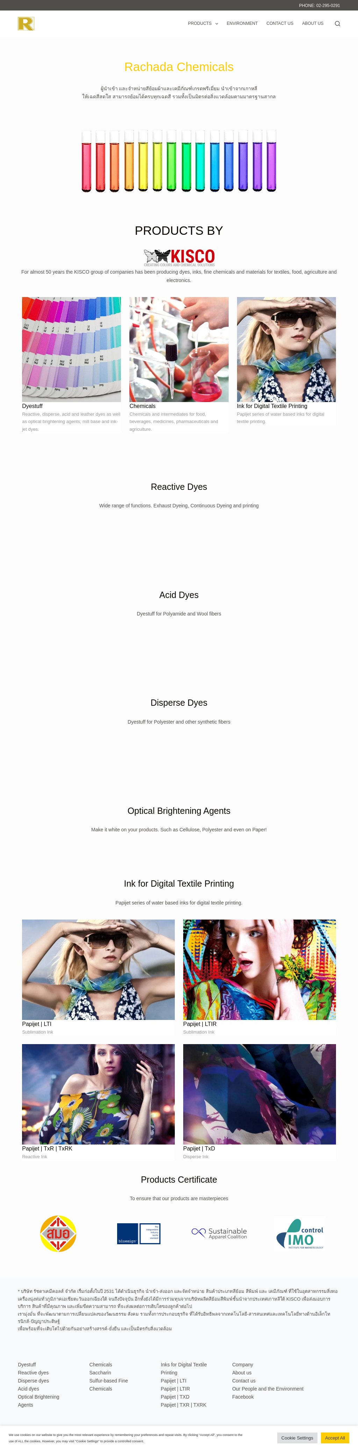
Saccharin (100, 1372)
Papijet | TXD (175, 1397)
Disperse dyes (33, 1381)
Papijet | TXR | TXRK (183, 1405)
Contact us (279, 23)
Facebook (242, 1397)
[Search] (337, 23)
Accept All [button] (335, 1438)
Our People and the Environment (267, 1389)
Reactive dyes (33, 1372)
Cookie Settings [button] (297, 1438)
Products (204, 24)
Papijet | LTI (173, 1381)
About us (312, 23)
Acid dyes (28, 1389)
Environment (242, 23)
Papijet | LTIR (175, 1389)
